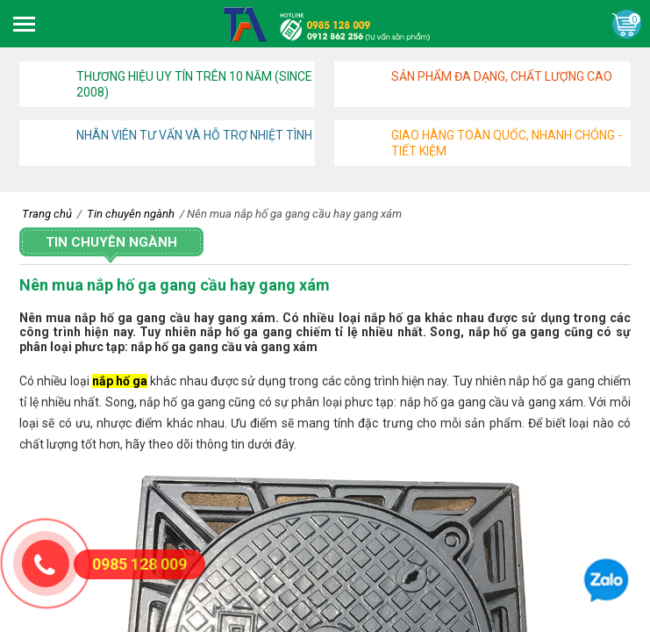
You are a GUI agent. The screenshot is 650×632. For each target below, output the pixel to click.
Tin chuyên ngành (111, 242)
